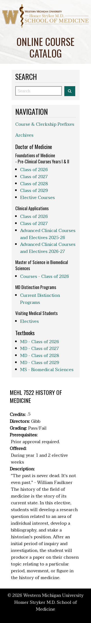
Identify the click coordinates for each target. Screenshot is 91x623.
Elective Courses (37, 197)
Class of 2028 (34, 184)
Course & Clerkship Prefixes (44, 124)
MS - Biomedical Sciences (47, 370)
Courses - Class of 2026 (44, 276)
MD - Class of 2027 (39, 348)
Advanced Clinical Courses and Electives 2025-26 (47, 234)
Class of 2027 (34, 177)
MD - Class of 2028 (39, 355)
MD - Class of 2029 (39, 362)
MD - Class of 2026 (39, 342)
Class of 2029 (34, 190)
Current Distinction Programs (40, 299)
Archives (24, 135)
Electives (29, 321)
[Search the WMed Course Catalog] (69, 91)
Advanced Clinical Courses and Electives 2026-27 (47, 248)
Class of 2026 (34, 170)
